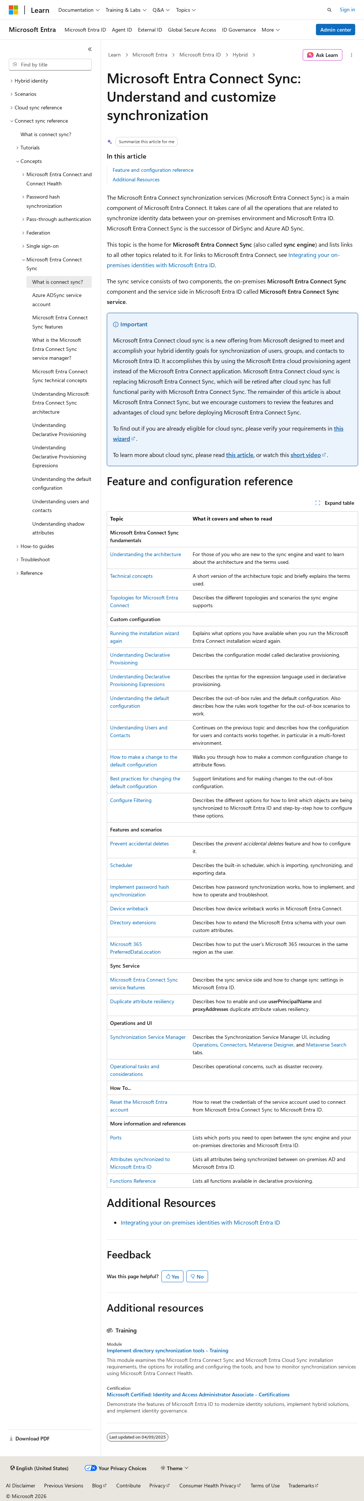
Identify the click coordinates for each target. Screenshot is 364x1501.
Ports (115, 1137)
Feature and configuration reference (153, 169)
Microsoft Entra (149, 54)
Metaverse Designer (271, 1044)
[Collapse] (90, 49)
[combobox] (50, 64)
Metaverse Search (326, 1044)
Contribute (128, 1485)
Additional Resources (136, 179)
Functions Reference (133, 1180)
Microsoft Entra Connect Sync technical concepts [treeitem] (60, 376)
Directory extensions (133, 922)
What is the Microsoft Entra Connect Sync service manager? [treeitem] (56, 348)
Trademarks (301, 1485)
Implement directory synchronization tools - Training (167, 1350)
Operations (205, 1044)
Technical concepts (131, 575)
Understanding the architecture (145, 554)
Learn (114, 54)
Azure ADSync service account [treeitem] (56, 299)
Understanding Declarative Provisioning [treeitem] (59, 429)
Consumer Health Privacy (207, 1485)
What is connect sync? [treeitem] (46, 134)
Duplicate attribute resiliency (142, 1001)
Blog (97, 1485)
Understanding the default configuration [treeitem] (61, 483)
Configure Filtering (131, 800)
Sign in (347, 9)
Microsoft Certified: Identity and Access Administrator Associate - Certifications (198, 1394)
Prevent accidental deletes (139, 843)
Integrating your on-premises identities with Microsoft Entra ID (200, 1222)
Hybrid (240, 54)
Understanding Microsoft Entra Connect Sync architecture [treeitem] (60, 402)
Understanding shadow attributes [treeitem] (58, 528)
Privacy (157, 1485)
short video (306, 454)
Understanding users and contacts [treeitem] (60, 506)
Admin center (335, 29)
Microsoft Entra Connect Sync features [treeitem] (60, 322)
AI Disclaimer (20, 1485)
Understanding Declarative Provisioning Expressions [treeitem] (59, 456)
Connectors (233, 1044)
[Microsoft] (13, 10)
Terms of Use (265, 1485)
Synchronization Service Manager (148, 1036)
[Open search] (329, 10)
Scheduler (121, 865)
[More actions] (351, 55)
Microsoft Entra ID (200, 54)
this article (240, 454)
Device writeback (129, 908)
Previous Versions (63, 1485)
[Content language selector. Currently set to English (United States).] (39, 1468)
